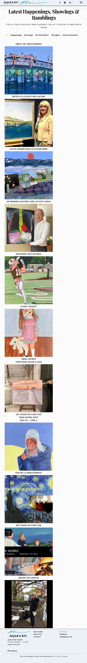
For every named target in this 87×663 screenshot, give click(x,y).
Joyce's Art (17, 636)
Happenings (16, 35)
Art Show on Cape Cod (28, 525)
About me (38, 634)
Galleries (63, 634)
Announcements (70, 35)
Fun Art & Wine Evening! (28, 472)
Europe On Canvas (28, 577)
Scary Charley (29, 306)
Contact (37, 637)
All (7, 35)
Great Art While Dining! (28, 44)
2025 (24, 642)
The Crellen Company (60, 656)
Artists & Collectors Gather (28, 96)
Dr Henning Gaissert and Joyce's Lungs (29, 201)
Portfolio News (42, 35)
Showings (28, 35)
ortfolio (64, 632)
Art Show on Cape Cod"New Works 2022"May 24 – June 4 (28, 417)
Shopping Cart (66, 637)
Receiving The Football (28, 254)
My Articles (38, 632)
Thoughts (55, 35)
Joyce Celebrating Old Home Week (29, 149)
